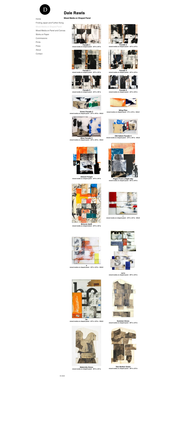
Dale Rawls (74, 12)
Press (38, 46)
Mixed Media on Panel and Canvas (50, 30)
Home (38, 19)
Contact (39, 53)
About (38, 50)
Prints (38, 42)
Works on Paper (42, 34)
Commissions (41, 38)
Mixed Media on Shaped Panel (49, 26)
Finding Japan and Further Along (50, 23)
